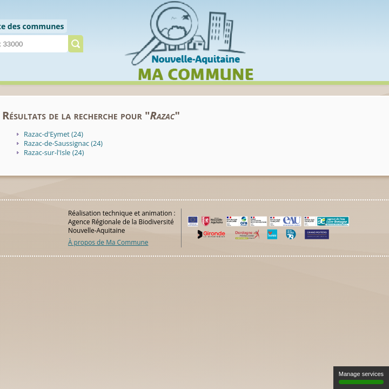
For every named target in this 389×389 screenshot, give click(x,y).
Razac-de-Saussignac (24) (63, 143)
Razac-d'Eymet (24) (53, 134)
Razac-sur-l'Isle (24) (54, 152)
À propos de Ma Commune (108, 242)
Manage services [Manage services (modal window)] (361, 377)
